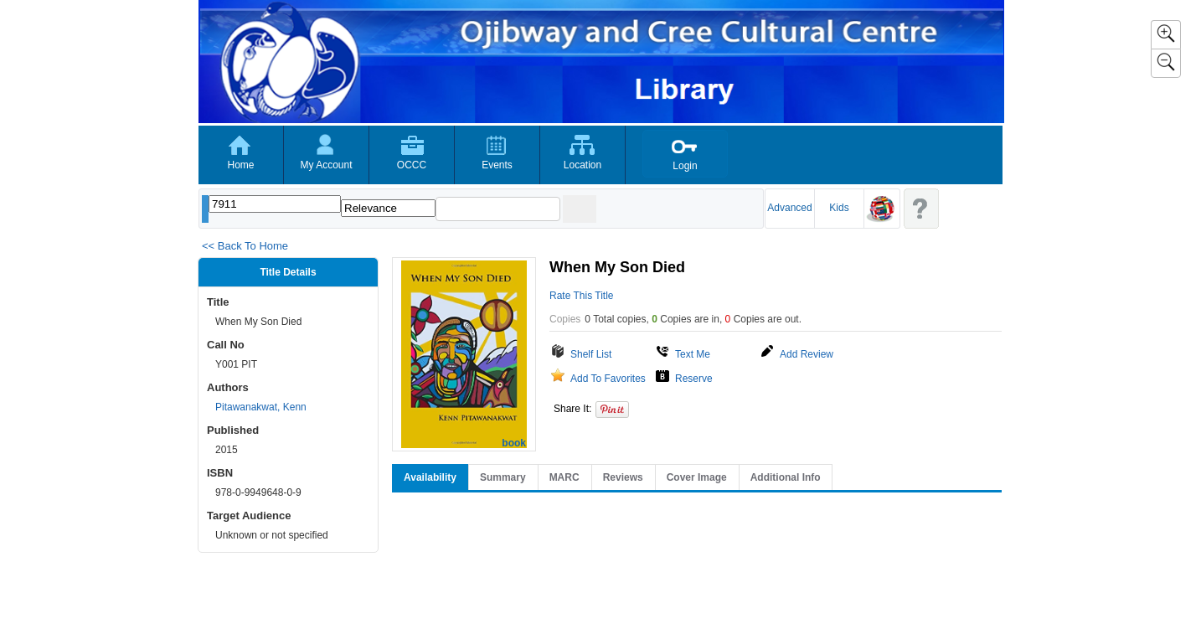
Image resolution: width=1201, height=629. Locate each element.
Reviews (623, 477)
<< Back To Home (245, 246)
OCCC (411, 165)
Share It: (572, 409)
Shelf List (590, 354)
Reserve (694, 378)
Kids (838, 208)
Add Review (806, 354)
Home (240, 165)
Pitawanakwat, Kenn (261, 407)
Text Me (692, 354)
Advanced (789, 208)
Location (582, 165)
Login (685, 166)
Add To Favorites (608, 378)
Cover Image (697, 477)
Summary (503, 477)
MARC (564, 477)
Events (497, 165)
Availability (430, 477)
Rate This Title (581, 296)
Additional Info (785, 477)
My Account (326, 165)
